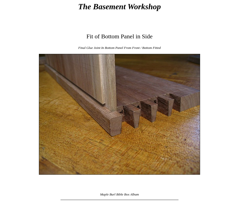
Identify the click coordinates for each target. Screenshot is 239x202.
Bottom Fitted (151, 48)
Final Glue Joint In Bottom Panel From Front (109, 48)
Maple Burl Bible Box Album (119, 194)
